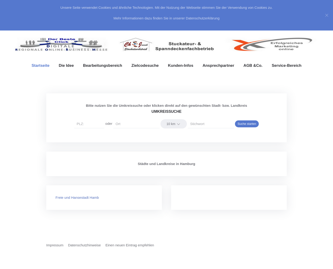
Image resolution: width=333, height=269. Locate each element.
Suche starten (246, 123)
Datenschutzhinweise (84, 245)
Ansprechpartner (218, 65)
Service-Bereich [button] (287, 65)
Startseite (40, 65)
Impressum (54, 245)
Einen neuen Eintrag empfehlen (129, 245)
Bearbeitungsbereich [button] (102, 65)
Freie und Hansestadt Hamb (77, 197)
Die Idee (66, 65)
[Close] (326, 15)
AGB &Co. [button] (253, 65)
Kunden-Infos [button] (180, 65)
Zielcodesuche (145, 65)
